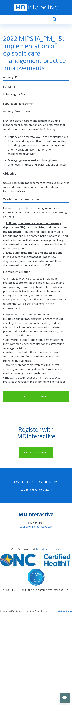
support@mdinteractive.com (36, 526)
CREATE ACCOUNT (36, 396)
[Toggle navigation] (67, 19)
